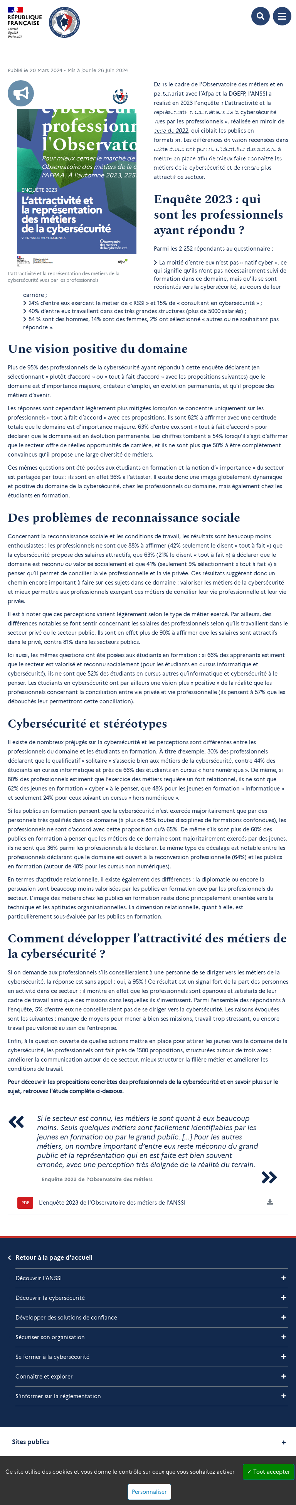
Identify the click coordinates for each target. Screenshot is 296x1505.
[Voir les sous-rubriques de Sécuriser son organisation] (283, 1337)
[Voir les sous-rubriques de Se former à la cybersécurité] (283, 1356)
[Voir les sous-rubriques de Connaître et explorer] (283, 1376)
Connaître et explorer (44, 1376)
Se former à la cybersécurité (52, 1356)
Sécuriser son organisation (50, 1337)
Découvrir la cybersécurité (50, 1297)
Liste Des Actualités (54, 59)
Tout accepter (268, 1471)
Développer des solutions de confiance (66, 1317)
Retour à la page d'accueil (53, 1257)
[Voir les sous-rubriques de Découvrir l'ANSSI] (283, 1278)
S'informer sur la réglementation (58, 1396)
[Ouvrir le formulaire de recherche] (260, 16)
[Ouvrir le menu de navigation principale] (282, 16)
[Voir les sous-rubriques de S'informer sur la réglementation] (283, 1396)
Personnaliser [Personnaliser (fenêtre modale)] (149, 1491)
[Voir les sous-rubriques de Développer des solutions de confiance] (283, 1317)
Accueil (16, 59)
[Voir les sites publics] (283, 1442)
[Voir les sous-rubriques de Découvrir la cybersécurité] (283, 1297)
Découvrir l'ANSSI (38, 1278)
